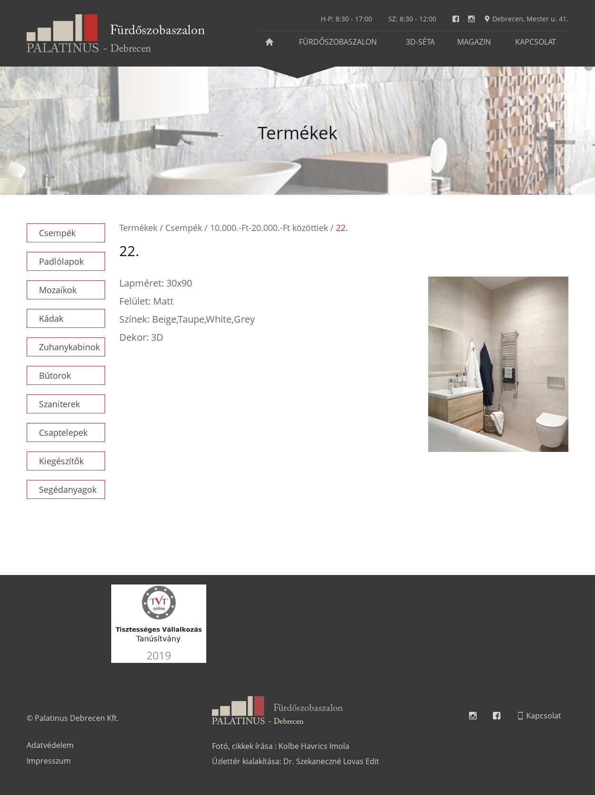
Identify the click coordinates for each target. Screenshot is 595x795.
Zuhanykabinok (69, 347)
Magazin (474, 42)
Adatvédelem (50, 745)
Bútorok (55, 375)
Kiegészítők (61, 461)
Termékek (138, 227)
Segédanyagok (67, 489)
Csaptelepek (63, 432)
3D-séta (420, 42)
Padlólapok (61, 261)
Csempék (57, 233)
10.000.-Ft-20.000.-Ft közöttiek (269, 227)
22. (342, 227)
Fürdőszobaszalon (338, 42)
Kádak (51, 318)
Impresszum (49, 761)
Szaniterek (59, 404)
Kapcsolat (535, 42)
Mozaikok (58, 290)
